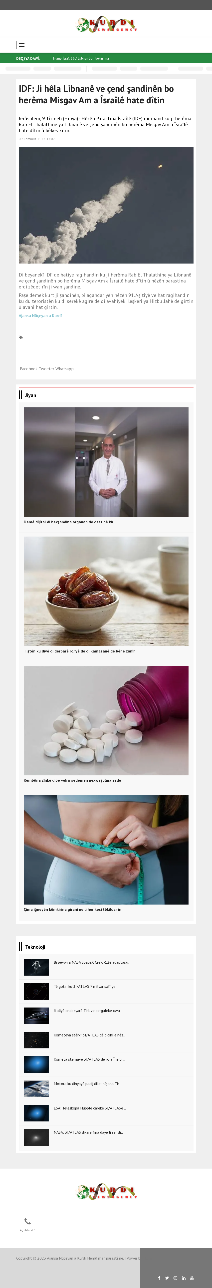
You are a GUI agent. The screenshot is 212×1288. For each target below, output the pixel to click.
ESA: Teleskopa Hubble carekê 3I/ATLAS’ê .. (90, 1107)
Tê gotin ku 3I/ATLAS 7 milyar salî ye (84, 986)
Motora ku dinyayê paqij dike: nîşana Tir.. (87, 1083)
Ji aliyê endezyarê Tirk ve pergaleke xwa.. (88, 1010)
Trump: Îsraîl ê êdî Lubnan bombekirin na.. (81, 58)
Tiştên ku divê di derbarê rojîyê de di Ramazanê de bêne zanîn (80, 650)
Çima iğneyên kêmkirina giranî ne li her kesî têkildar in (72, 909)
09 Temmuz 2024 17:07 (37, 139)
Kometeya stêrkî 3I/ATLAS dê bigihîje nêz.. (89, 1034)
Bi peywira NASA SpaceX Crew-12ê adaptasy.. (91, 962)
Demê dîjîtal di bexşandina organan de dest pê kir (68, 521)
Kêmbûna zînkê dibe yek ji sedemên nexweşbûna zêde (72, 780)
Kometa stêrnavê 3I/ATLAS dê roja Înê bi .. (89, 1059)
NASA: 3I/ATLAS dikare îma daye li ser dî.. (88, 1132)
